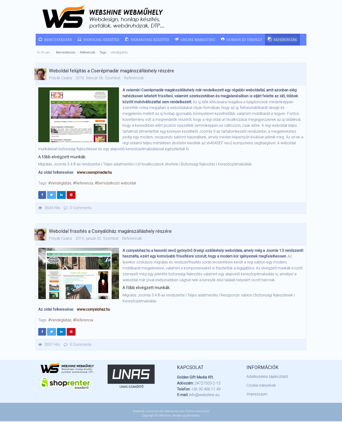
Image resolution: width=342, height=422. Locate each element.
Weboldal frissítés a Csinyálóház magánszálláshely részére (110, 231)
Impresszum (257, 394)
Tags (103, 53)
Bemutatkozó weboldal (116, 184)
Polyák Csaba (60, 78)
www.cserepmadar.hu (94, 173)
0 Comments (77, 208)
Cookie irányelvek (261, 386)
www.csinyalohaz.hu (93, 310)
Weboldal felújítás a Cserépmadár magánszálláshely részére (111, 71)
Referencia (84, 184)
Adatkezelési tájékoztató (267, 377)
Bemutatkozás (66, 53)
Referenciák (87, 53)
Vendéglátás (60, 184)
